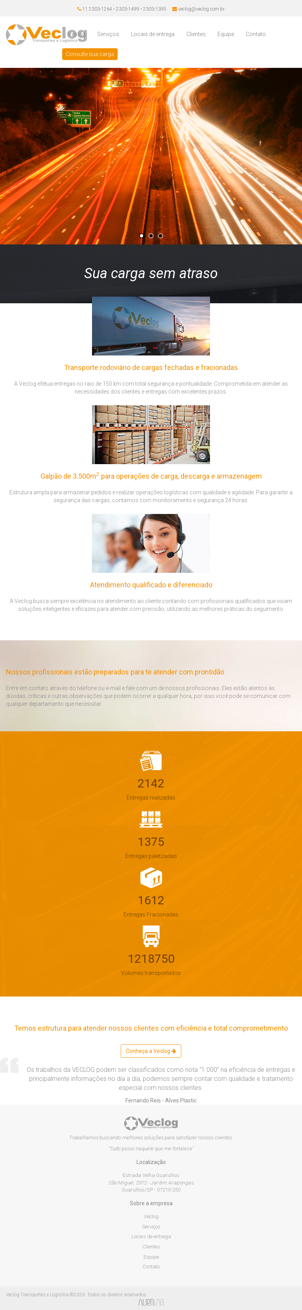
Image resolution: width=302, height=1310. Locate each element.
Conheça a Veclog (151, 1051)
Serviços (108, 34)
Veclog (76, 34)
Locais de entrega (153, 34)
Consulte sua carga (90, 54)
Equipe (225, 34)
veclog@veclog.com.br (201, 9)
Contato (256, 34)
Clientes (196, 34)
